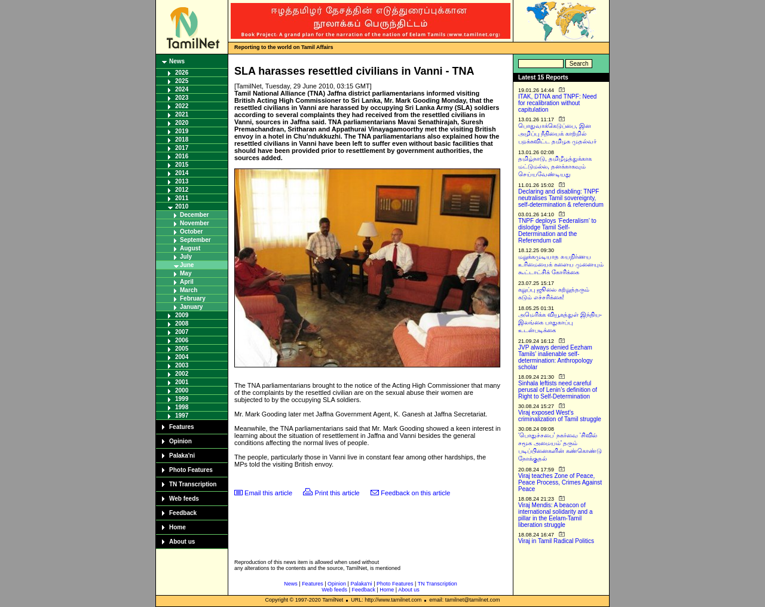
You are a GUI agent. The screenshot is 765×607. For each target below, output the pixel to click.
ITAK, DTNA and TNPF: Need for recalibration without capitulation (557, 103)
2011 (181, 198)
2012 (181, 189)
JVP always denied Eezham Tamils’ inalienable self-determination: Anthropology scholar (555, 357)
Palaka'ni (182, 455)
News (177, 61)
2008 (181, 323)
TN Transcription (192, 484)
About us (182, 541)
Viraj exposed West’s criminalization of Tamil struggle (559, 415)
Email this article (268, 492)
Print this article (337, 492)
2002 (181, 373)
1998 (181, 407)
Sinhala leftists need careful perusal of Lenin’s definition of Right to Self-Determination (557, 390)
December (194, 214)
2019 (181, 131)
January (191, 307)
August (190, 248)
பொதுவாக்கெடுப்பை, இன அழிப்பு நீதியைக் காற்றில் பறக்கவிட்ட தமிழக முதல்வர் (557, 133)
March (188, 290)
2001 (181, 382)
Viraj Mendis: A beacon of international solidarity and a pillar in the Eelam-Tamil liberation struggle (555, 515)
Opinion (180, 441)
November (194, 223)
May (185, 273)
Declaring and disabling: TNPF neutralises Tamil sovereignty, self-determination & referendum (561, 198)
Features (181, 427)
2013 (181, 181)
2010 (181, 206)
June (187, 265)
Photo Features (191, 470)
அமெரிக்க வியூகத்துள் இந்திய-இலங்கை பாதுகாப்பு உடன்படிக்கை (560, 322)
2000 (181, 390)
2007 (181, 332)
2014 (181, 173)
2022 (181, 106)
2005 (181, 348)
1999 (181, 399)
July (186, 256)
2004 (181, 357)
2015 (181, 164)
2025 (181, 81)
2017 (181, 148)
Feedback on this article (415, 492)
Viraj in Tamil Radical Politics (556, 541)
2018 (181, 139)
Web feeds (184, 498)
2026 (181, 72)
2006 (181, 340)
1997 (181, 415)
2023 (181, 97)
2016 (181, 156)
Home (177, 527)
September (195, 240)
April (187, 281)
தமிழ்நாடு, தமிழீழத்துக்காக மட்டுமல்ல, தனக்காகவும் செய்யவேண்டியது (555, 166)
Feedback (183, 513)
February (193, 298)
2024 (181, 89)
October (191, 231)
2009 (181, 315)
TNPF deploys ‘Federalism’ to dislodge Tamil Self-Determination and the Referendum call (557, 230)
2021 (181, 114)
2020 (181, 122)
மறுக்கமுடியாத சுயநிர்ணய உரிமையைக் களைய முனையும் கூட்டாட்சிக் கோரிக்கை (561, 264)
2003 (181, 365)
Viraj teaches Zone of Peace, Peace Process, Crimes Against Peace (560, 482)
